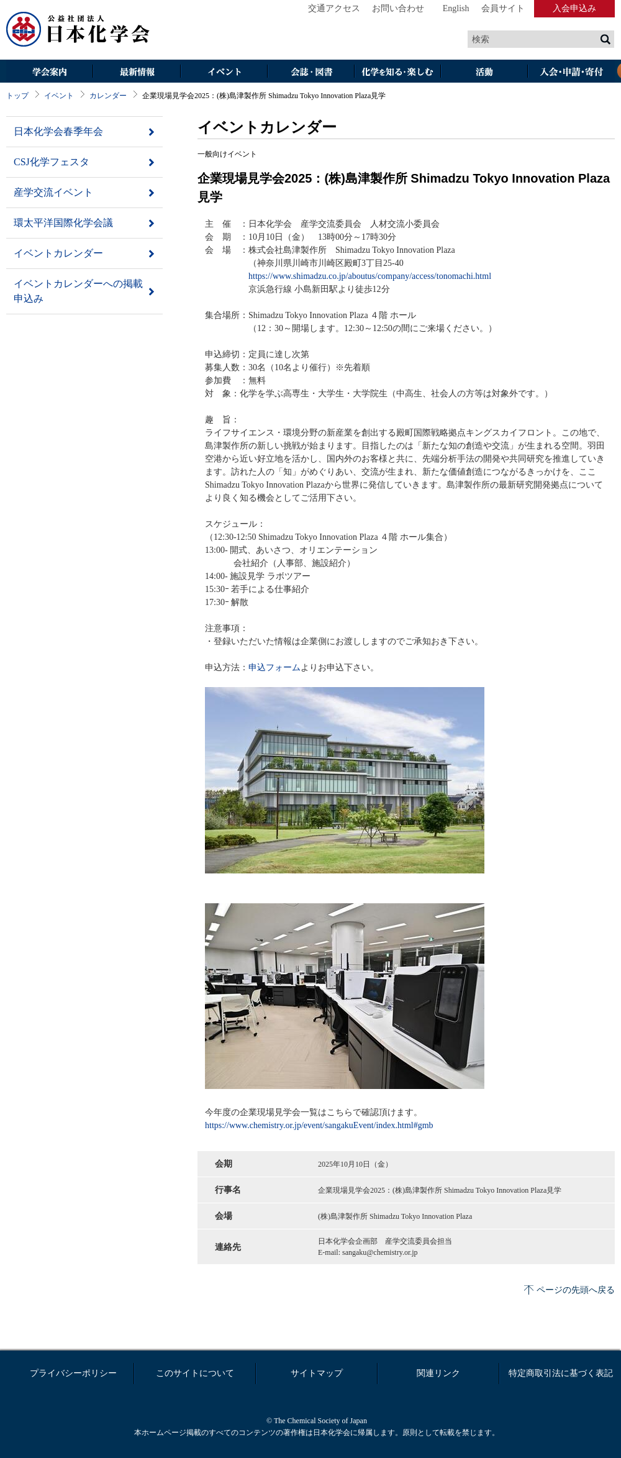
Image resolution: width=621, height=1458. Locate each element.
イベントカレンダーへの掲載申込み (78, 291)
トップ (17, 95)
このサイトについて (195, 1373)
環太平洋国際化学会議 (63, 222)
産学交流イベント (53, 192)
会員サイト (503, 8)
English (456, 8)
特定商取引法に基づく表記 (561, 1373)
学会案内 (49, 72)
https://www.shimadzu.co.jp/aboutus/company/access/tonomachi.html (369, 276)
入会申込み (574, 8)
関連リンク (438, 1373)
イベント (223, 72)
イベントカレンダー (58, 253)
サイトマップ (317, 1373)
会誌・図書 (310, 72)
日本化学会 (78, 30)
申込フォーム (274, 667)
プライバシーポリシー (73, 1373)
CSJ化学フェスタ (51, 162)
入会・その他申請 (571, 72)
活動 (484, 72)
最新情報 (136, 72)
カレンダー (108, 95)
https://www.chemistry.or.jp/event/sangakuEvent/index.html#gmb (319, 1125)
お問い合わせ (398, 8)
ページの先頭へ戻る (576, 1290)
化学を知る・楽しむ (397, 72)
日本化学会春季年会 (58, 131)
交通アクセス (334, 8)
